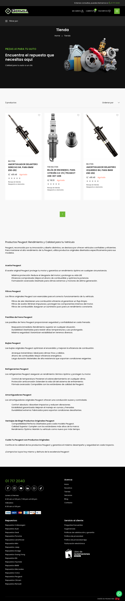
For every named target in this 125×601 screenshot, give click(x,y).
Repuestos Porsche (13, 536)
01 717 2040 (15, 481)
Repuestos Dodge (13, 551)
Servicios (68, 495)
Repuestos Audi (12, 529)
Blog (66, 499)
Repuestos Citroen (13, 580)
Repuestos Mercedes (14, 569)
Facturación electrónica (74, 543)
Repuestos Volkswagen (15, 525)
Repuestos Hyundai (13, 562)
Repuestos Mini (11, 543)
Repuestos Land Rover (14, 540)
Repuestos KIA (11, 558)
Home (57, 35)
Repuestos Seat (12, 532)
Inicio (66, 484)
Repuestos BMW (12, 565)
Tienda (67, 35)
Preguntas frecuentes (73, 525)
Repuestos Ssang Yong (15, 554)
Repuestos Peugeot (13, 576)
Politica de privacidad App (75, 540)
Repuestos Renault (13, 584)
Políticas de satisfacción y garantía (79, 532)
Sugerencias (69, 529)
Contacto (68, 503)
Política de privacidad (73, 536)
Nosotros (68, 488)
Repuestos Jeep (12, 547)
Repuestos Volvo (12, 573)
